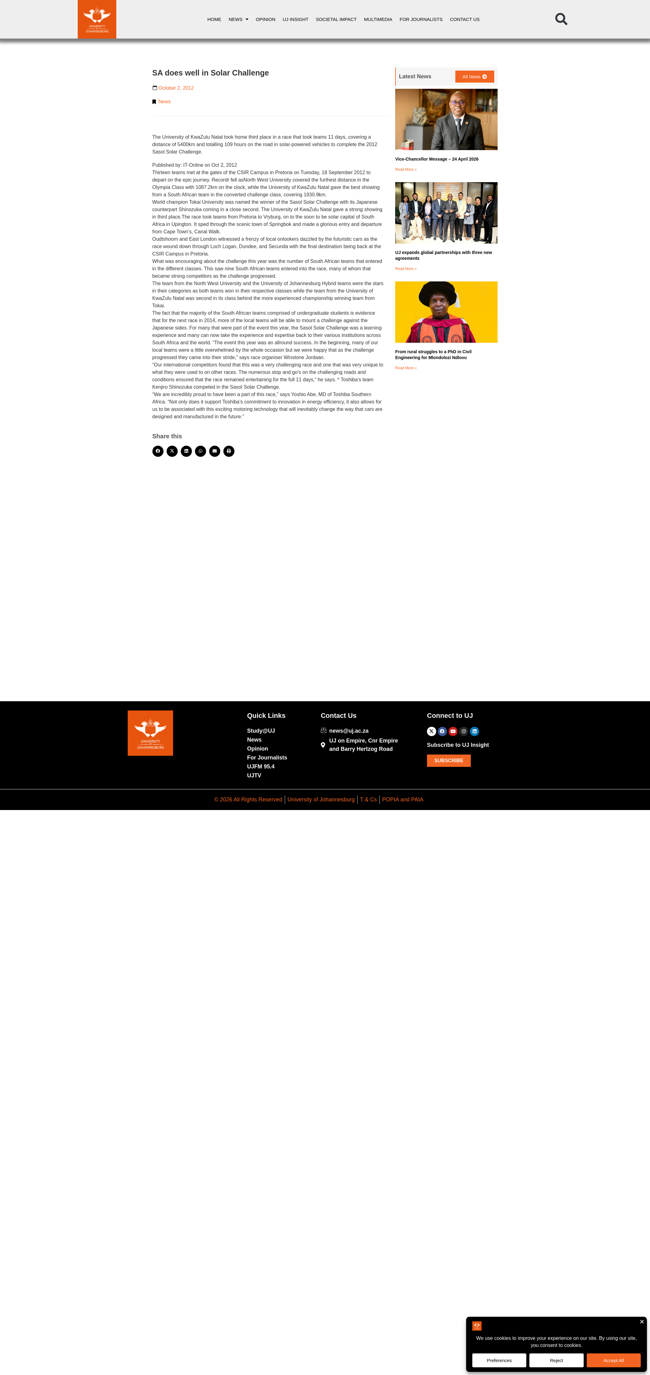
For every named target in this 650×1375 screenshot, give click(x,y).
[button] (561, 19)
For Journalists (421, 19)
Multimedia (378, 19)
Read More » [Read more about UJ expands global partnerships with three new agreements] (405, 269)
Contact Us (465, 19)
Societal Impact (336, 19)
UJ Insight (295, 19)
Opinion (265, 19)
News (238, 19)
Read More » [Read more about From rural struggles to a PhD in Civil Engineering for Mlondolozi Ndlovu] (405, 368)
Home (214, 19)
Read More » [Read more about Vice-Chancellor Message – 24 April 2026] (405, 169)
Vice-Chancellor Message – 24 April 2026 (436, 159)
